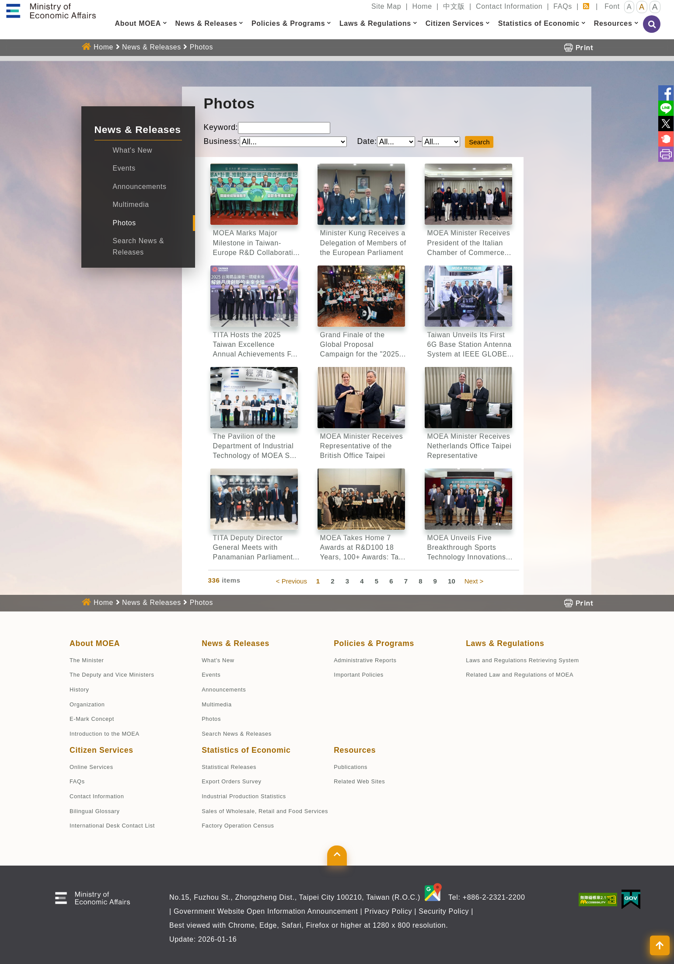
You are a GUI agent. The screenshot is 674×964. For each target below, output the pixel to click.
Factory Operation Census (238, 825)
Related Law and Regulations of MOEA (519, 674)
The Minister (87, 660)
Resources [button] (613, 23)
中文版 (454, 6)
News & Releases (151, 47)
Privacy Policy (388, 911)
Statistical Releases (229, 767)
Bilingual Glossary (94, 811)
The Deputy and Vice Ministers (112, 674)
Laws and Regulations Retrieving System (522, 660)
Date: (367, 141)
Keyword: (221, 127)
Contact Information (509, 6)
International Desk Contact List (112, 825)
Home (422, 6)
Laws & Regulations (505, 643)
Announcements (140, 186)
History (79, 689)
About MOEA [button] (138, 23)
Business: (222, 141)
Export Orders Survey (231, 781)
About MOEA (95, 643)
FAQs (562, 6)
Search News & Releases (237, 733)
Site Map (386, 6)
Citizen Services (101, 750)
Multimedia (131, 204)
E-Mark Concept (92, 719)
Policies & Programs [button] (288, 23)
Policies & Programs (374, 643)
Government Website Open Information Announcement (266, 911)
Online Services (91, 767)
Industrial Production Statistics (244, 796)
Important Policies (359, 674)
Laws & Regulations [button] (375, 23)
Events (124, 168)
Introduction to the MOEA (105, 733)
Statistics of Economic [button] (539, 23)
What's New (133, 150)
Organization (87, 704)
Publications (350, 767)
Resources (355, 750)
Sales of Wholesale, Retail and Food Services (265, 811)
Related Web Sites (359, 781)
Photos (201, 47)
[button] (165, 23)
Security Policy (444, 911)
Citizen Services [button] (455, 23)
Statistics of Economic (246, 750)
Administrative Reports (365, 660)
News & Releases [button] (206, 23)
